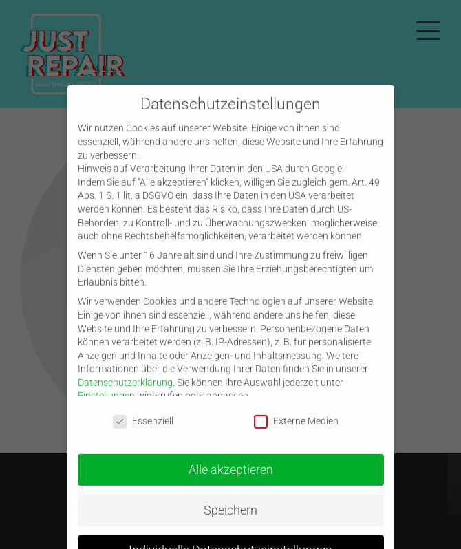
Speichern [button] (230, 523)
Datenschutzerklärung (125, 395)
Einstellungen (106, 409)
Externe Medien (296, 434)
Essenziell (143, 434)
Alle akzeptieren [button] (231, 483)
